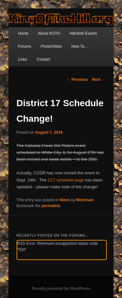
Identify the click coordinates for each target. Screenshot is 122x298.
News (65, 200)
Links (22, 59)
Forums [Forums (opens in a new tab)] (24, 46)
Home (23, 33)
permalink (51, 206)
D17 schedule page (65, 180)
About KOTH (49, 33)
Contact (43, 59)
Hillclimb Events (83, 33)
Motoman (84, 200)
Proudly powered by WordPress (61, 288)
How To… (79, 46)
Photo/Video (51, 46)
